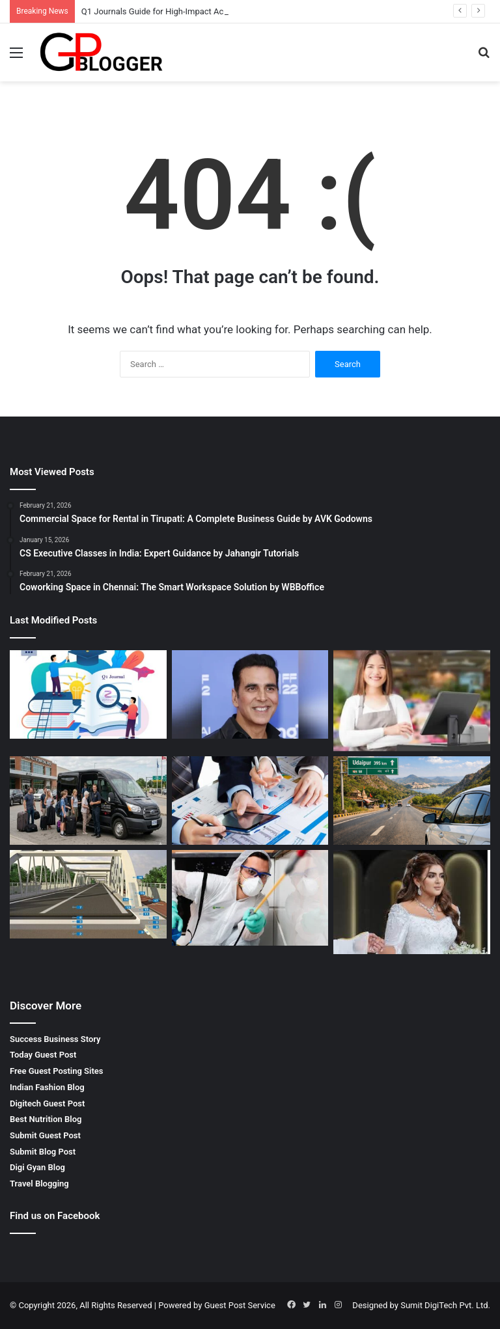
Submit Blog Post (43, 1152)
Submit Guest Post (45, 1135)
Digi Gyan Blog (37, 1167)
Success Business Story (55, 1039)
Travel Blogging (39, 1183)
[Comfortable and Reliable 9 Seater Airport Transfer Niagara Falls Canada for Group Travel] (88, 800)
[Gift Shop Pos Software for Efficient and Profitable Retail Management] (411, 700)
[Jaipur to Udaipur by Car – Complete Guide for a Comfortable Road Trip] (411, 800)
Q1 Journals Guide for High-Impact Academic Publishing (187, 11)
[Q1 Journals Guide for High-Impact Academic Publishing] (88, 694)
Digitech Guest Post (47, 1103)
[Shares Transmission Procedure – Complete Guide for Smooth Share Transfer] (250, 800)
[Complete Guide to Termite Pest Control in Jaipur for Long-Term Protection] (250, 898)
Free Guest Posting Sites (56, 1071)
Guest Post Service (239, 1305)
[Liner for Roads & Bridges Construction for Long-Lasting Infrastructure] (88, 894)
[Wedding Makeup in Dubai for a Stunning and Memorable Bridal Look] (411, 902)
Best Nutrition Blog (45, 1119)
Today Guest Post (43, 1055)
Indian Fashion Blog (47, 1087)
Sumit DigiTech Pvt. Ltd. (445, 1305)
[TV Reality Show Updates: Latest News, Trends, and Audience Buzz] (250, 694)
